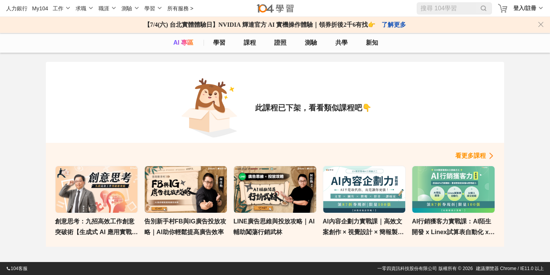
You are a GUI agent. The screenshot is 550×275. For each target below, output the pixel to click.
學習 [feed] (219, 42)
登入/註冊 (524, 8)
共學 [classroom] (341, 42)
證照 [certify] (280, 42)
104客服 (17, 268)
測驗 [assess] (311, 42)
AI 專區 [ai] (183, 42)
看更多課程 (470, 155)
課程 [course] (250, 42)
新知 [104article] (372, 42)
